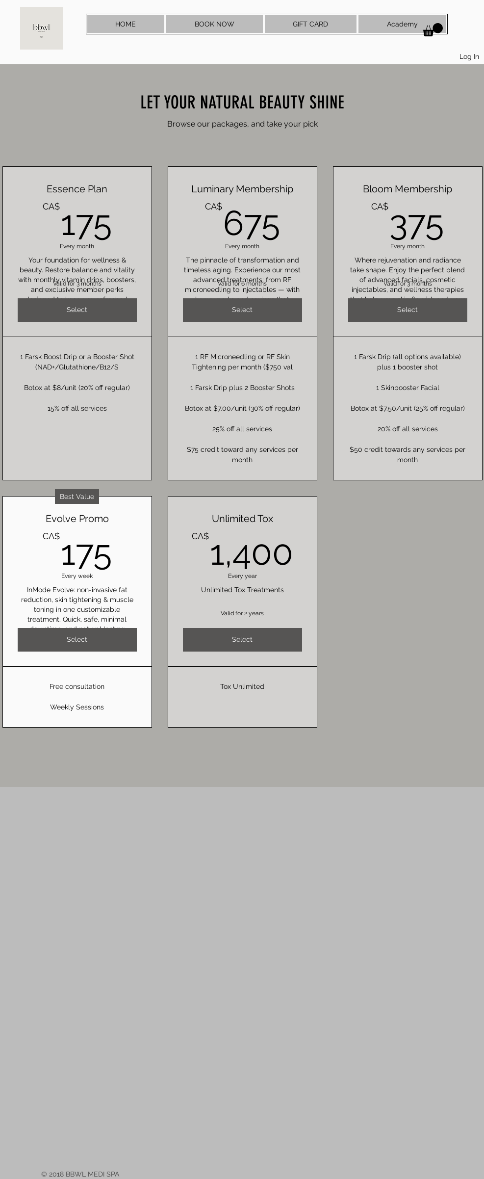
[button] (433, 29)
